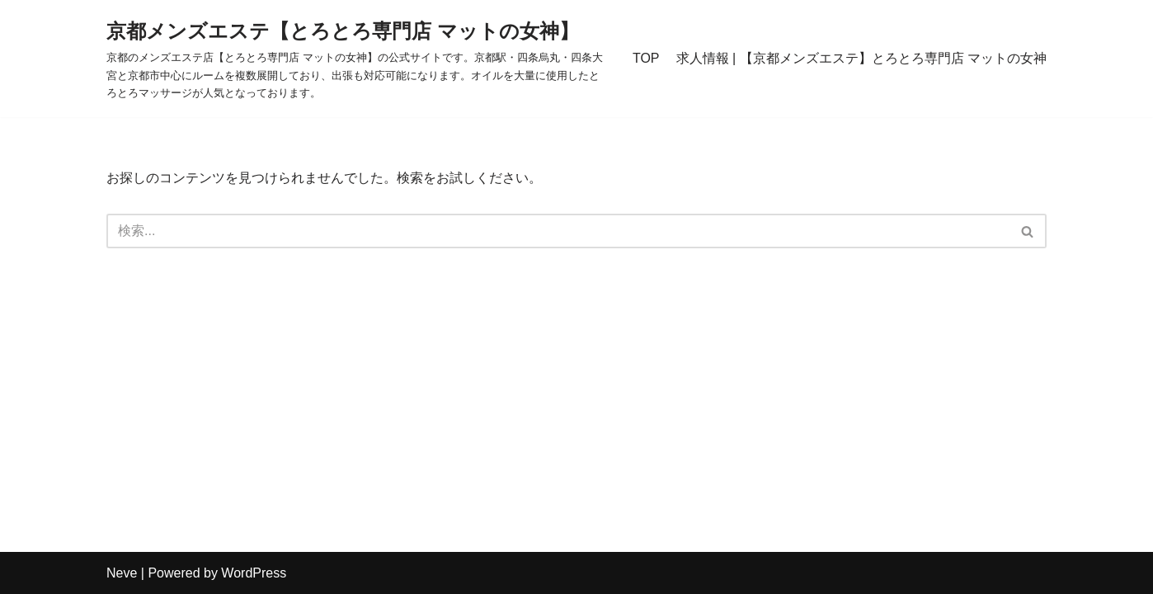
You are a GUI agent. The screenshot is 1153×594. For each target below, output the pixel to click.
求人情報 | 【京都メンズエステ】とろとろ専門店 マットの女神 (861, 58)
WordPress (253, 573)
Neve (121, 573)
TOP (646, 58)
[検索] (557, 231)
